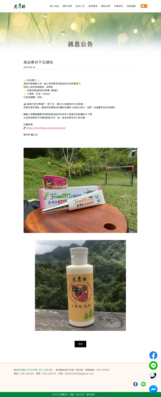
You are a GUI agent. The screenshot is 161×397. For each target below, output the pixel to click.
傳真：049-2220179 (46, 373)
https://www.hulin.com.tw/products (46, 127)
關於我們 (67, 6)
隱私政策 (90, 394)
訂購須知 (118, 6)
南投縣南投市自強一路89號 (69, 370)
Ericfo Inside (102, 394)
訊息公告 (80, 6)
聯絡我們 (105, 6)
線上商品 (54, 6)
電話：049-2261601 (24, 373)
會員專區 (92, 6)
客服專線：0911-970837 (97, 370)
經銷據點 (131, 6)
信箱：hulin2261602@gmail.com (76, 373)
